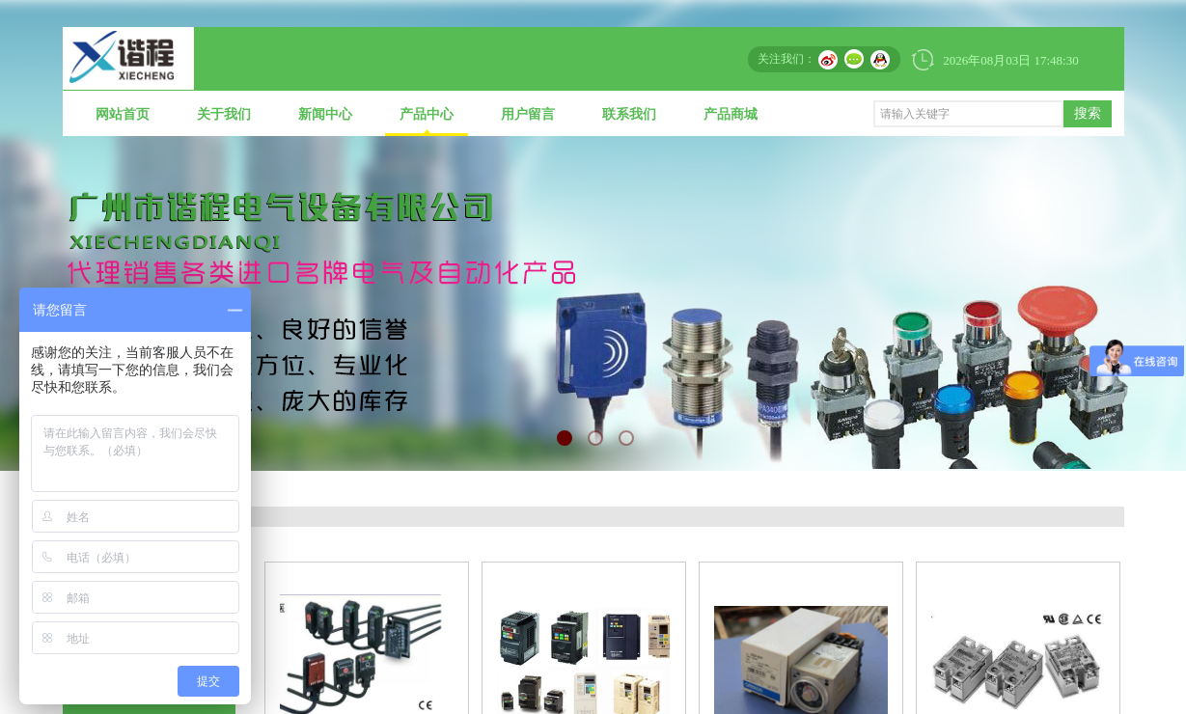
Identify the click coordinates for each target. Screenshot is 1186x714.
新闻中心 (325, 114)
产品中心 (427, 114)
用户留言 (528, 114)
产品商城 (730, 114)
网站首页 (123, 114)
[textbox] (968, 113)
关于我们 (224, 114)
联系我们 (629, 114)
